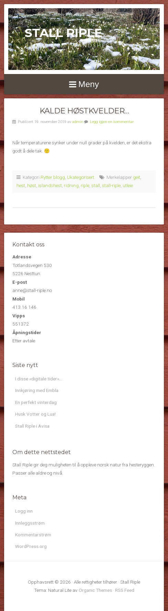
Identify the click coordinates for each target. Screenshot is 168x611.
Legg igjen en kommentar (112, 122)
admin (77, 122)
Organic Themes (95, 590)
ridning (71, 185)
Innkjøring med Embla (36, 390)
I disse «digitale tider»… (38, 378)
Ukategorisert (80, 177)
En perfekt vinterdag (36, 402)
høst (31, 185)
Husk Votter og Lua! (35, 414)
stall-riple (111, 185)
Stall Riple (63, 32)
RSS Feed (124, 590)
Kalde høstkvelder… (84, 110)
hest (20, 185)
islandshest (50, 185)
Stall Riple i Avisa (32, 426)
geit (136, 177)
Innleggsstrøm (30, 523)
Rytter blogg (53, 177)
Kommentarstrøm (33, 534)
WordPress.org (31, 546)
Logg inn (24, 511)
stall (95, 185)
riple (85, 185)
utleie (128, 185)
